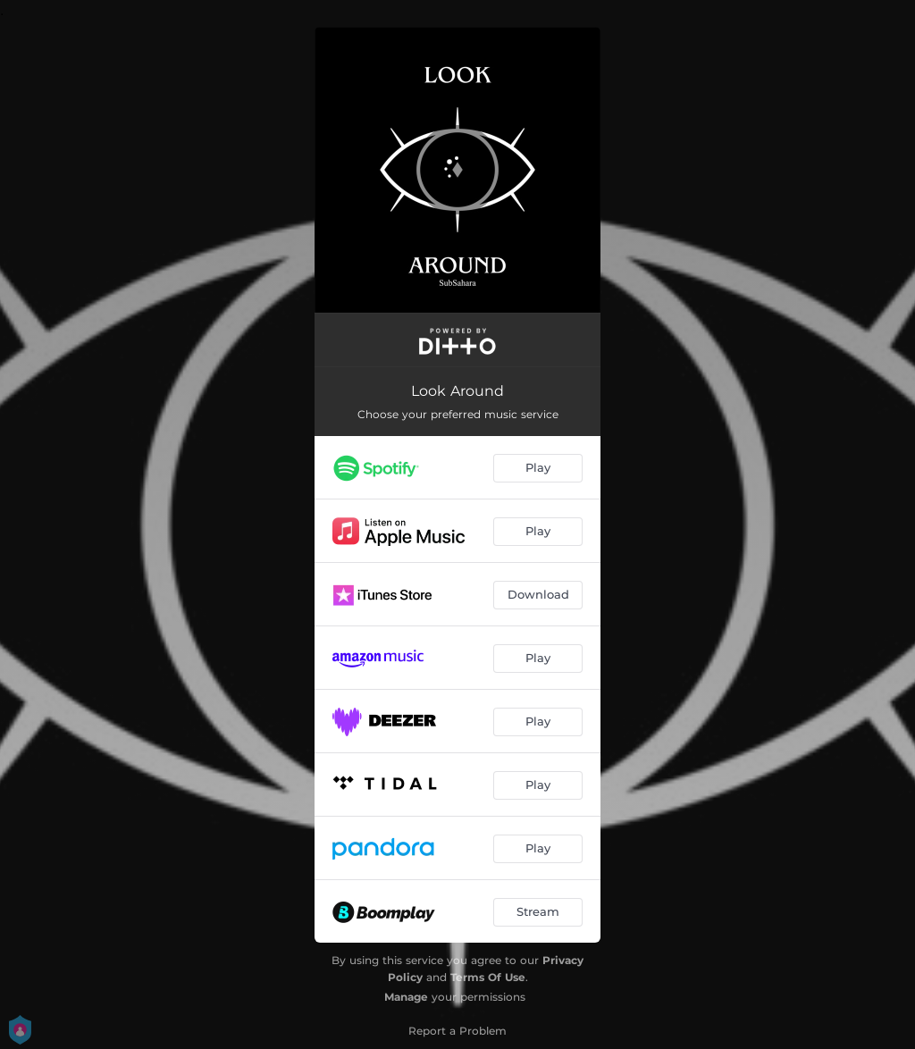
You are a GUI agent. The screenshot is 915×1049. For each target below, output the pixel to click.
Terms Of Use (487, 977)
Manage (406, 996)
